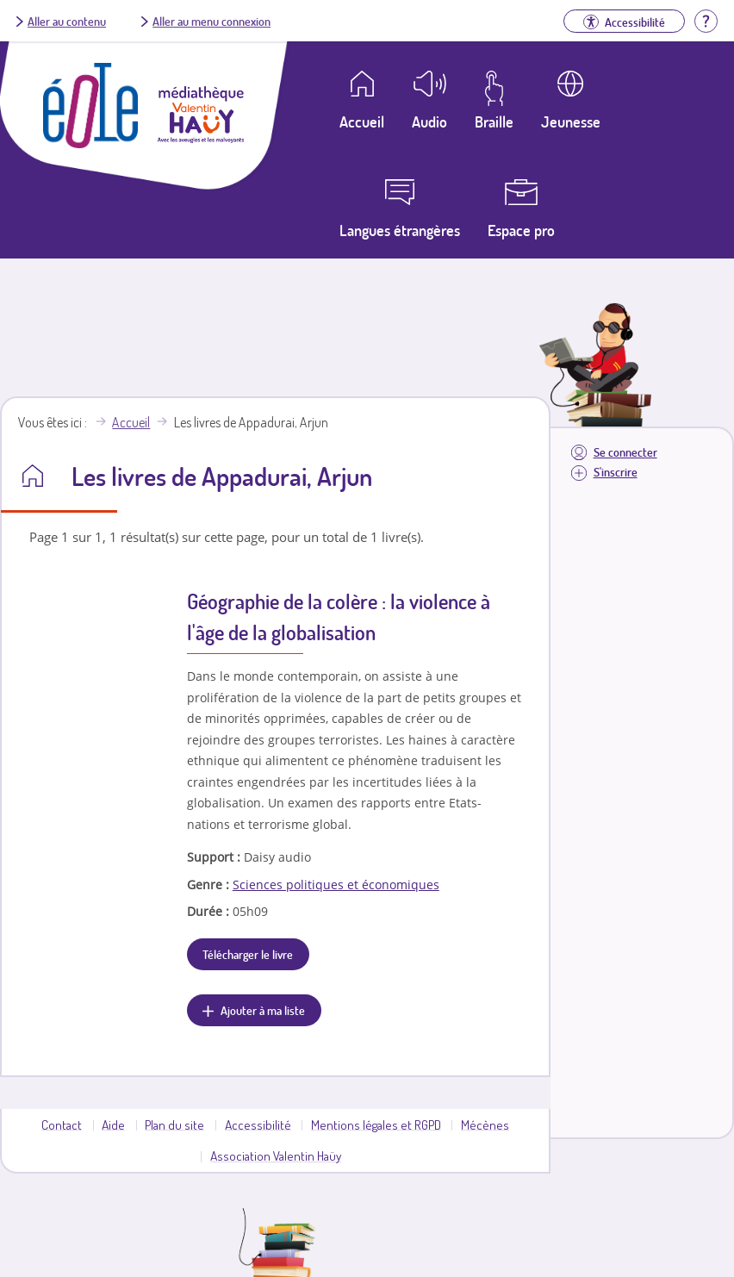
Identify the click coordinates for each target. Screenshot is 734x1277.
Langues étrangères (399, 230)
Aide (113, 1124)
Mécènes (485, 1124)
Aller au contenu (67, 20)
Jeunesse (570, 121)
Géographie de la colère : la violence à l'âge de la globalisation (338, 616)
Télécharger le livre (247, 954)
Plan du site (174, 1124)
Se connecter (625, 452)
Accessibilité (258, 1124)
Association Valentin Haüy (275, 1155)
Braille (494, 121)
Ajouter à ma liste (263, 1010)
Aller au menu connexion (211, 20)
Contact (61, 1124)
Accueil (131, 422)
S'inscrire (616, 471)
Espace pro (521, 230)
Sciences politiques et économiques (336, 884)
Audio (429, 121)
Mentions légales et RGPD (376, 1124)
